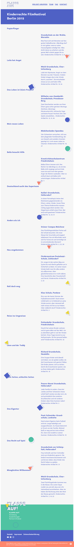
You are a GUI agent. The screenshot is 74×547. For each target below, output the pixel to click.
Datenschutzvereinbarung (21, 544)
